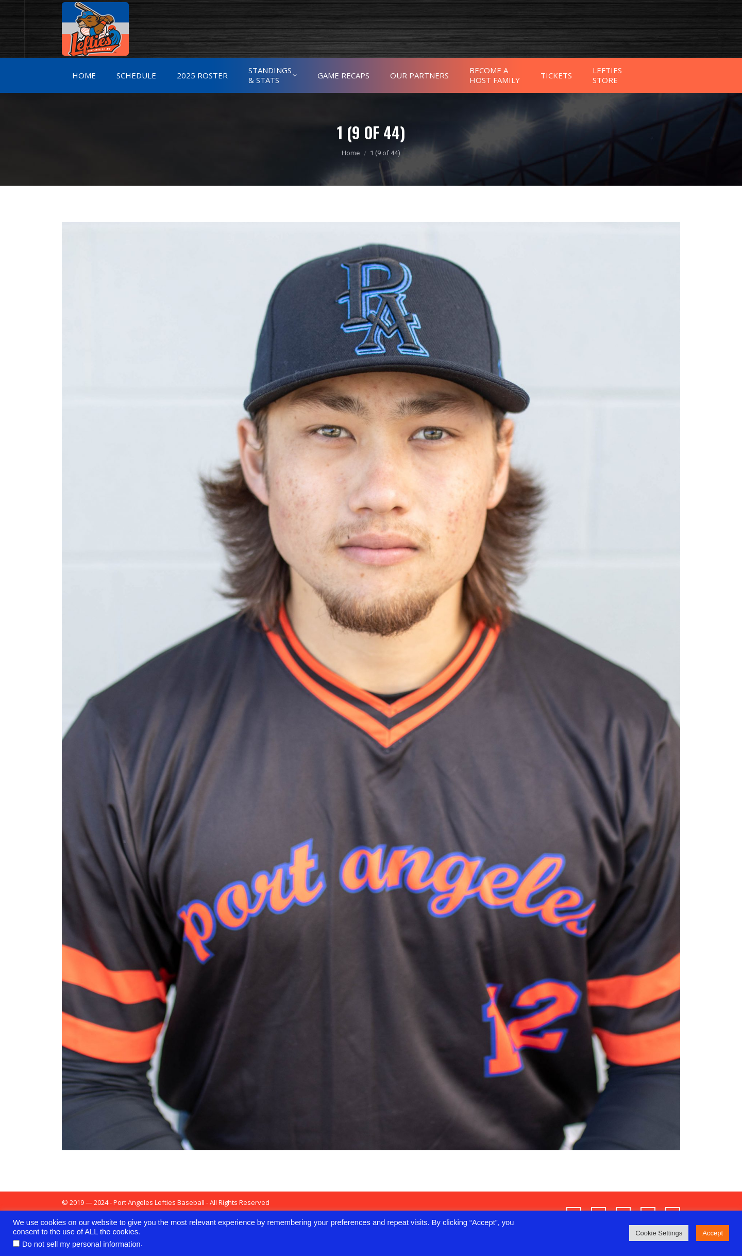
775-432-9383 (95, 9)
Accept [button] (712, 1233)
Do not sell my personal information (81, 1244)
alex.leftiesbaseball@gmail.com (187, 9)
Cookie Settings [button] (658, 1233)
